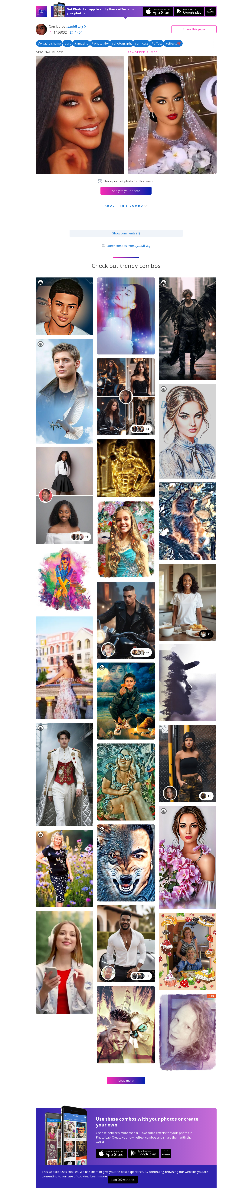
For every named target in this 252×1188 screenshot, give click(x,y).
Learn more (98, 1176)
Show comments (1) (126, 233)
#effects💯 (173, 43)
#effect (157, 43)
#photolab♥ (100, 43)
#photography (121, 43)
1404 (76, 32)
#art (67, 43)
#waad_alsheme (49, 43)
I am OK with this (123, 1180)
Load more (126, 1080)
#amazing (81, 43)
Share (194, 29)
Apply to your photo (126, 191)
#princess (141, 43)
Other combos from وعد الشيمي (126, 246)
